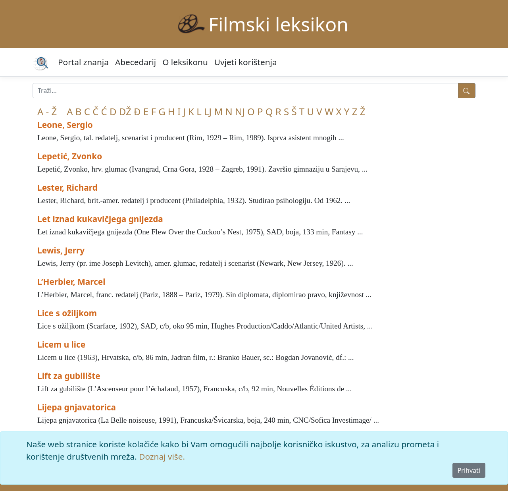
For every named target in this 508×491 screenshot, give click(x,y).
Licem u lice (61, 344)
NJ (240, 111)
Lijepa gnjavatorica (76, 407)
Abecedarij (135, 62)
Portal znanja (83, 62)
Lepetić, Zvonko (69, 156)
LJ (208, 111)
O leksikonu (185, 62)
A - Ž (47, 111)
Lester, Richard (67, 187)
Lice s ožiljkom (67, 313)
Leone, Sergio (65, 124)
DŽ (125, 111)
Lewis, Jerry (61, 250)
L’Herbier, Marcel (71, 281)
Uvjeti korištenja (245, 62)
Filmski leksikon (278, 24)
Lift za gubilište (68, 375)
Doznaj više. (162, 456)
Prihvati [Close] (469, 470)
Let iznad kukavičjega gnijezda (100, 218)
